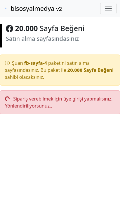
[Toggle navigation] (108, 8)
